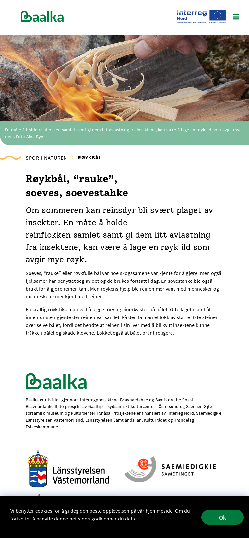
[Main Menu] (236, 17)
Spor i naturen (46, 157)
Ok (222, 517)
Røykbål (89, 157)
